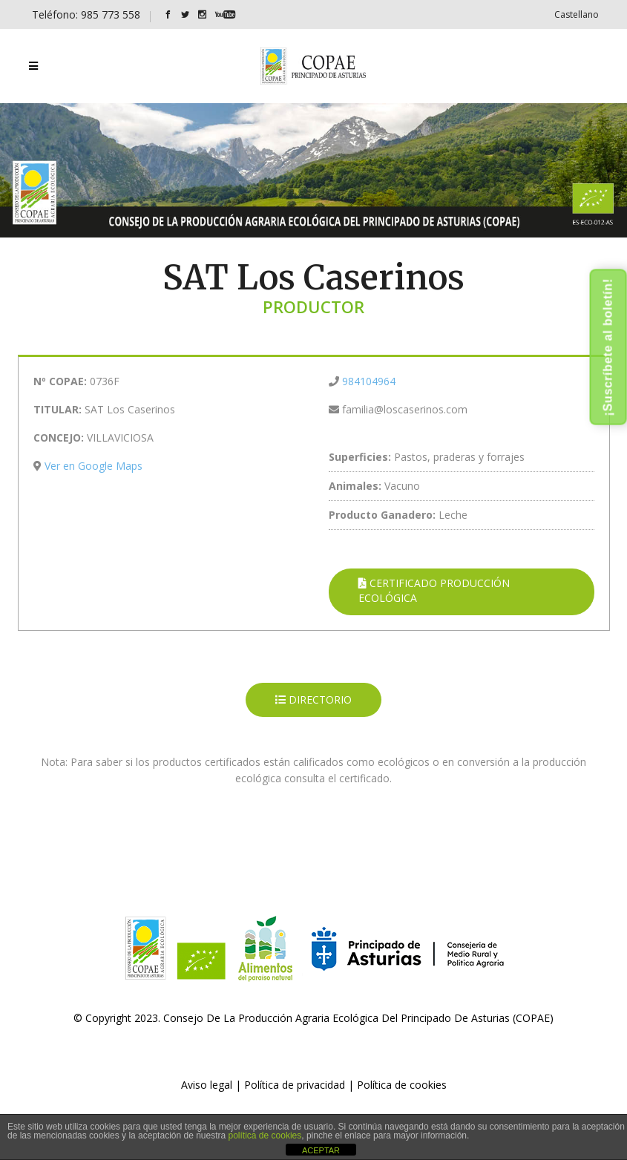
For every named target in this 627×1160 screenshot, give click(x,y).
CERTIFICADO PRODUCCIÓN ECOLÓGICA (434, 590)
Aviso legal (206, 1085)
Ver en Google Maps (93, 466)
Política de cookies (402, 1085)
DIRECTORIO (313, 699)
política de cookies (265, 1135)
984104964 (368, 381)
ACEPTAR (321, 1150)
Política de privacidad (294, 1085)
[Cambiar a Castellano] (576, 14)
